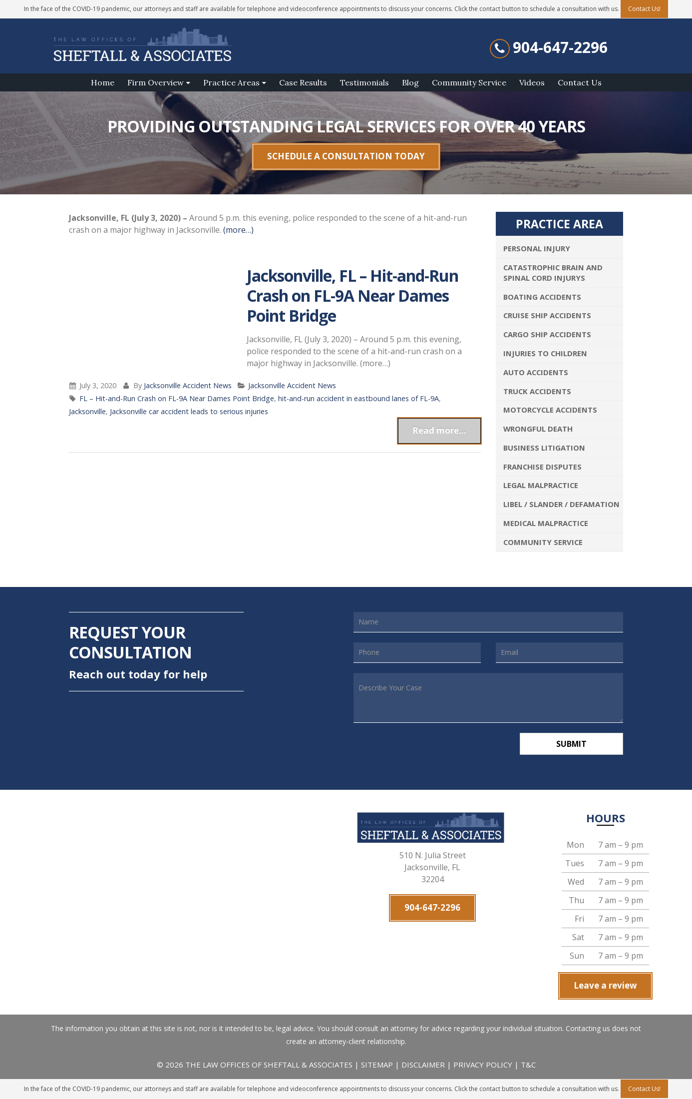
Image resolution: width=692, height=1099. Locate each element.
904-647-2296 (560, 47)
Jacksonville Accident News (188, 385)
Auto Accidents (535, 372)
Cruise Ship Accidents (547, 315)
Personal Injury (536, 248)
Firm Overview (155, 82)
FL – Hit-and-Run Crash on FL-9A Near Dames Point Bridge (176, 398)
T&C (528, 1065)
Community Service (469, 82)
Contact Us (580, 82)
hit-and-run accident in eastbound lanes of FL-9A (358, 398)
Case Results (303, 82)
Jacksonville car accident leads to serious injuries (189, 411)
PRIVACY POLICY (482, 1065)
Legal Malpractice (540, 485)
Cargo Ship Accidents (547, 334)
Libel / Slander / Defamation (561, 504)
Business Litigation (544, 448)
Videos (532, 82)
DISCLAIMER (423, 1065)
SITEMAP (378, 1065)
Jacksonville (87, 411)
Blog (410, 82)
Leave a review (605, 986)
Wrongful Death (538, 429)
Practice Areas (231, 82)
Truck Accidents (537, 391)
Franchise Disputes (542, 467)
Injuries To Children (545, 353)
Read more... (439, 430)
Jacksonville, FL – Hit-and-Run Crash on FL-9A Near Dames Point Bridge (352, 295)
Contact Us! (644, 1089)
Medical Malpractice (545, 523)
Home (102, 82)
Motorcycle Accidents (550, 410)
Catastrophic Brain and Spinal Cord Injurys (553, 272)
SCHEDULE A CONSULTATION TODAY (346, 156)
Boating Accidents (542, 297)
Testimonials (364, 82)
